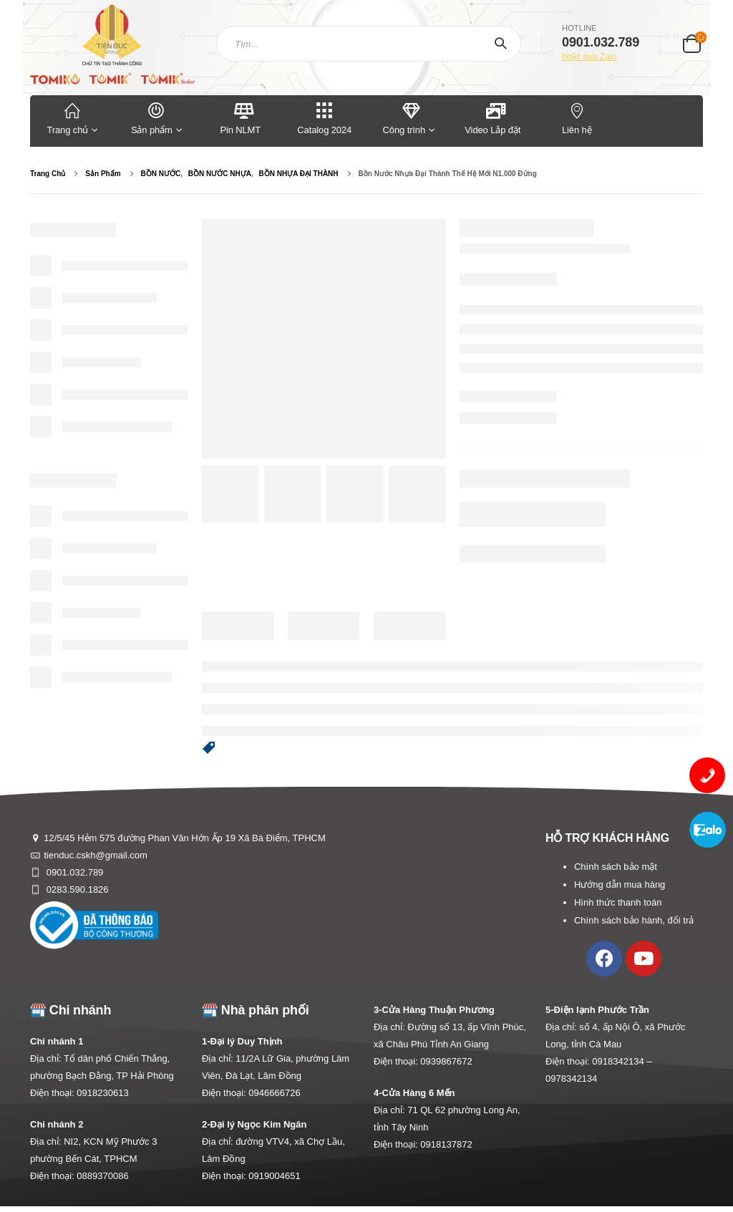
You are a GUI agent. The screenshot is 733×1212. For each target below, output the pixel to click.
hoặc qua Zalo (589, 57)
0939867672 (446, 1061)
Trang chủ (72, 117)
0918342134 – (621, 1061)
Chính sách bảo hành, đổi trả (634, 920)
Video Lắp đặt (492, 117)
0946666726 (274, 1092)
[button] (209, 749)
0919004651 (274, 1175)
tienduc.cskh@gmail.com (95, 855)
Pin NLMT (240, 117)
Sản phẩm (157, 117)
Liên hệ (577, 117)
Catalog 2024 (325, 117)
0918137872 (446, 1144)
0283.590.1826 (76, 889)
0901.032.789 (73, 872)
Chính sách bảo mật (615, 866)
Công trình (404, 117)
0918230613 (102, 1092)
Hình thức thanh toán (617, 902)
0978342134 (571, 1078)
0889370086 (102, 1175)
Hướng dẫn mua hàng (619, 884)
